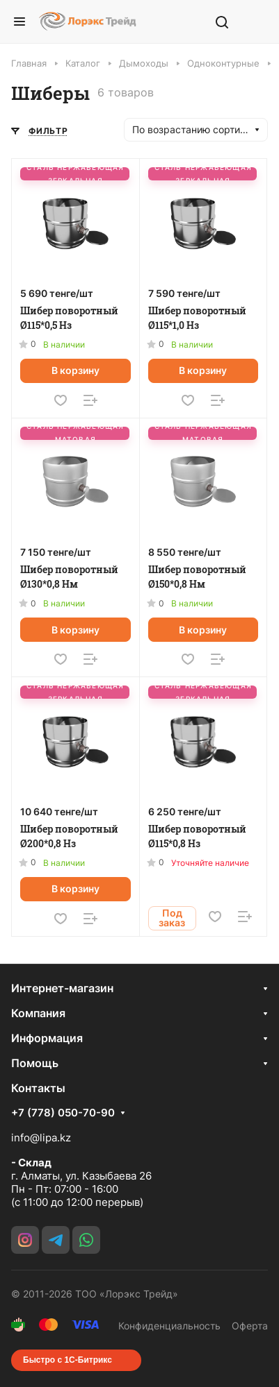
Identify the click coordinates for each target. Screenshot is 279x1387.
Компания (38, 1013)
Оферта (250, 1325)
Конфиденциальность (169, 1325)
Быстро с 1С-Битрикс (67, 1360)
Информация (47, 1038)
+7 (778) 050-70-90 (63, 1113)
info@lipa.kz (41, 1137)
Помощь (34, 1063)
